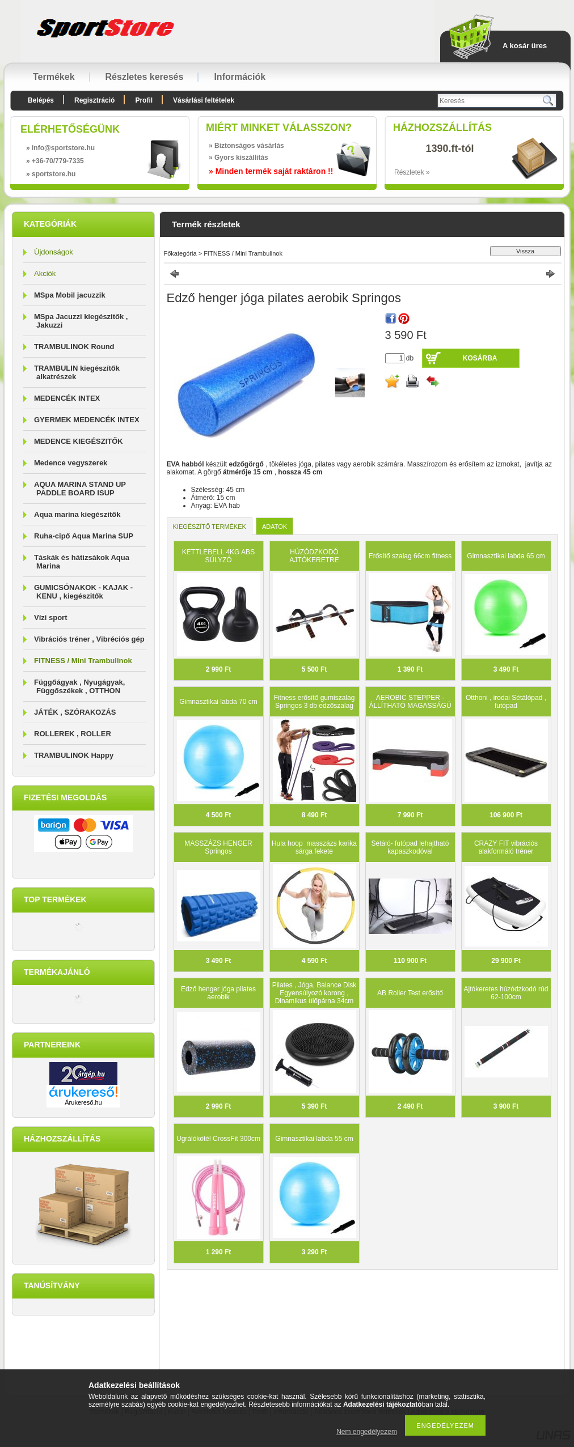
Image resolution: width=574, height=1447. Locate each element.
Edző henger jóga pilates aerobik (218, 993)
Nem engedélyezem (366, 1432)
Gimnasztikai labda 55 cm (314, 1139)
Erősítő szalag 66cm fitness (410, 556)
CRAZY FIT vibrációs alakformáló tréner (506, 847)
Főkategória (180, 253)
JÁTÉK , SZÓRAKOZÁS (75, 712)
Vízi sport (50, 617)
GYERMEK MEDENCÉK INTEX (87, 419)
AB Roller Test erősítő (410, 993)
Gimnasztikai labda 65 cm (506, 556)
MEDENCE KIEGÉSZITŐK (78, 441)
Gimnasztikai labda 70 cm (218, 702)
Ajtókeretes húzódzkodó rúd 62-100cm (506, 993)
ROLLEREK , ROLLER (72, 733)
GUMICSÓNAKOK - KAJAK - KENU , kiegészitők (83, 591)
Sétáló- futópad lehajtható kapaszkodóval (410, 847)
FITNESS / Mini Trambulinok (83, 660)
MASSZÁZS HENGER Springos (218, 847)
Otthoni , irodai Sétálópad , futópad (506, 702)
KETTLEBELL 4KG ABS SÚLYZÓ (218, 556)
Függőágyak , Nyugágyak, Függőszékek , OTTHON (79, 686)
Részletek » (412, 172)
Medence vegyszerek (70, 463)
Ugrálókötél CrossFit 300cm (218, 1139)
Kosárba (480, 358)
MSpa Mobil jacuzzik (69, 295)
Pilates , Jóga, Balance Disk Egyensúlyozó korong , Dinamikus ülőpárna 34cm (314, 993)
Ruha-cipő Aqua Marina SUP (83, 536)
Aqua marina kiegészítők (77, 514)
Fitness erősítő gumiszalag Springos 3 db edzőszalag (314, 702)
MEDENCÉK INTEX (67, 398)
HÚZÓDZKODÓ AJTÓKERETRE (314, 556)
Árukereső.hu (83, 1102)
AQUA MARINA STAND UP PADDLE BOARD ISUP (80, 488)
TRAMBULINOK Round (74, 346)
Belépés (41, 100)
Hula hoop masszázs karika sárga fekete (314, 847)
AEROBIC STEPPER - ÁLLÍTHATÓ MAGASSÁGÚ (410, 702)
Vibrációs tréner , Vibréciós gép (89, 639)
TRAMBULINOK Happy (73, 755)
